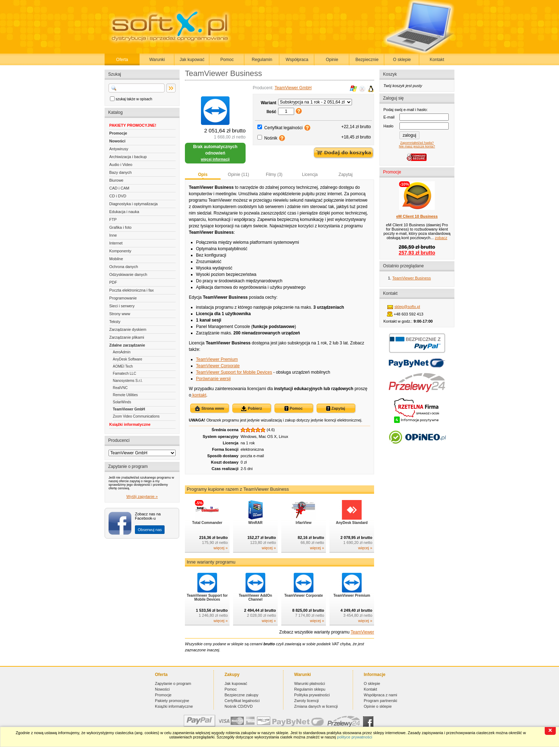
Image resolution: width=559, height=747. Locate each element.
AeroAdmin (121, 352)
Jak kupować (192, 59)
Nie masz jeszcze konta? (417, 146)
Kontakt (437, 59)
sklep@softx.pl (407, 306)
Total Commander (207, 523)
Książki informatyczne (130, 424)
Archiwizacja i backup (128, 157)
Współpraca (297, 59)
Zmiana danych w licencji (316, 706)
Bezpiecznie (367, 59)
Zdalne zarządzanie (127, 345)
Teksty (114, 321)
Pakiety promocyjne (172, 700)
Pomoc (226, 59)
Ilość (271, 111)
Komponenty (120, 251)
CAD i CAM (119, 188)
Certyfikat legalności (283, 127)
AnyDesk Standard (352, 523)
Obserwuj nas (150, 530)
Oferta (122, 59)
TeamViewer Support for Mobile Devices (234, 372)
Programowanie (123, 298)
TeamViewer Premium (217, 359)
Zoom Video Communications (136, 416)
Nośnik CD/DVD (239, 706)
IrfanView (303, 523)
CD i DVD (117, 196)
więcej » (220, 548)
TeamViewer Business (411, 278)
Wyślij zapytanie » (142, 496)
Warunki (157, 59)
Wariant (268, 102)
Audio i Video (120, 164)
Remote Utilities (125, 395)
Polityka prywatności (312, 695)
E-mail (388, 117)
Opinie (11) (238, 174)
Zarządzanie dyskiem (127, 329)
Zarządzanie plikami (126, 337)
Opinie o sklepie (378, 706)
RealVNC (120, 388)
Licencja (310, 174)
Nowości (117, 141)
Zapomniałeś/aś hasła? (417, 143)
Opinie (332, 59)
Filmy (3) (274, 174)
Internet (115, 243)
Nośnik (270, 138)
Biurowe (116, 180)
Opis (203, 174)
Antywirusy (118, 149)
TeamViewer (362, 632)
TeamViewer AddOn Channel (255, 597)
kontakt (198, 395)
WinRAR (255, 523)
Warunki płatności (309, 683)
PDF (113, 282)
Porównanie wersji (213, 378)
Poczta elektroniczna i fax (131, 290)
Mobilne (116, 259)
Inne (113, 235)
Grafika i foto (120, 227)
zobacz (441, 238)
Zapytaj (345, 174)
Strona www (209, 409)
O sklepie (402, 59)
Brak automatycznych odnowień (215, 152)
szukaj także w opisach (134, 99)
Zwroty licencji (306, 700)
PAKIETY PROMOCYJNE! (132, 125)
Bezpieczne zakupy (241, 695)
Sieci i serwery (122, 306)
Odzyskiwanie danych (128, 274)
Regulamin (262, 59)
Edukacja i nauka (124, 212)
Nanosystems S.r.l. (127, 381)
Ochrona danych (123, 266)
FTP (113, 219)
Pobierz (251, 409)
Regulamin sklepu (309, 689)
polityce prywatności (354, 737)
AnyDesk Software (127, 359)
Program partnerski (380, 700)
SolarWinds (122, 402)
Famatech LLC (124, 373)
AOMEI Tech (123, 366)
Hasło (388, 126)
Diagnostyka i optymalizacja (133, 204)
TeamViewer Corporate (218, 365)
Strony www (119, 314)
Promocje (118, 133)
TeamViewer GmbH (129, 409)
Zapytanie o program (173, 683)
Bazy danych (120, 172)
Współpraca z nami (380, 695)
